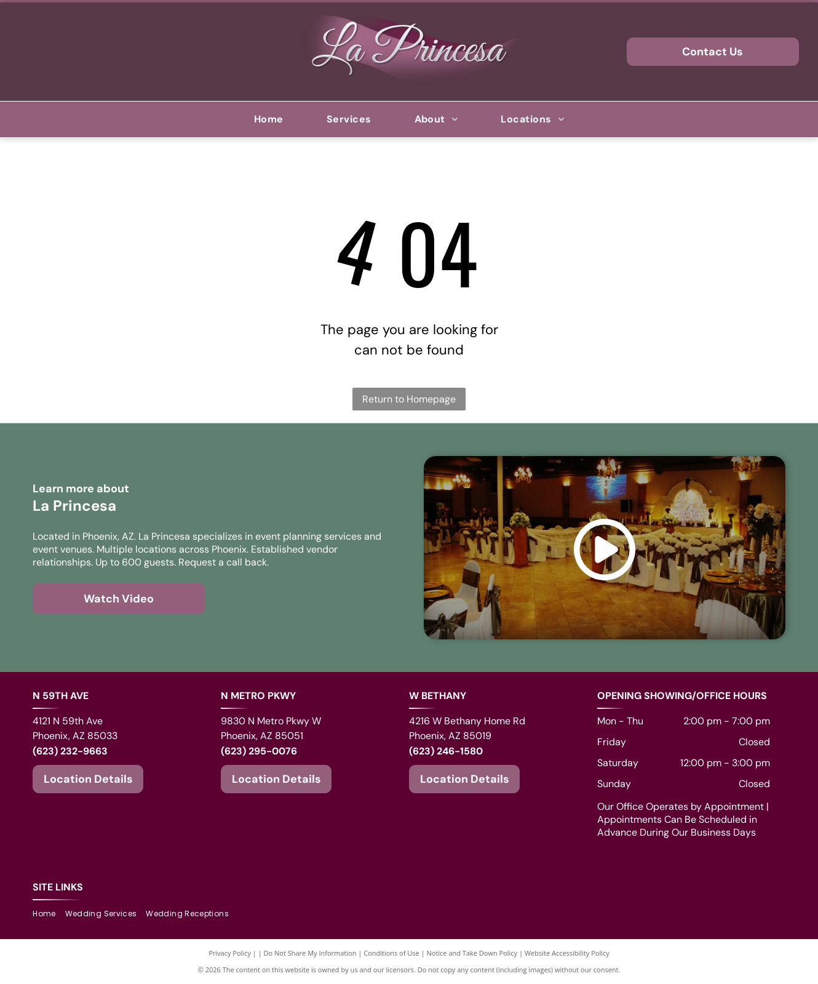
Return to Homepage (409, 399)
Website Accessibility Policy (567, 953)
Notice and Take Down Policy (472, 953)
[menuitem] (268, 119)
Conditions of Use (391, 953)
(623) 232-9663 (70, 751)
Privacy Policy (229, 953)
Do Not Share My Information (310, 953)
